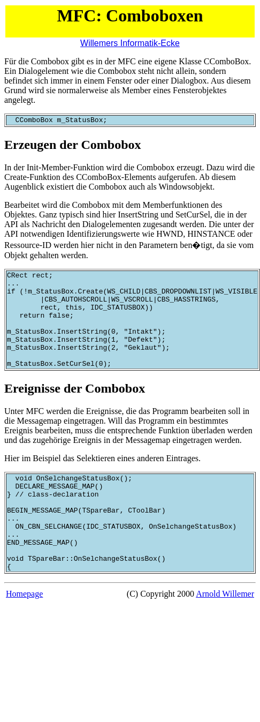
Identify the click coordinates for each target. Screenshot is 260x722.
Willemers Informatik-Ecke (130, 43)
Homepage (24, 633)
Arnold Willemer (225, 633)
